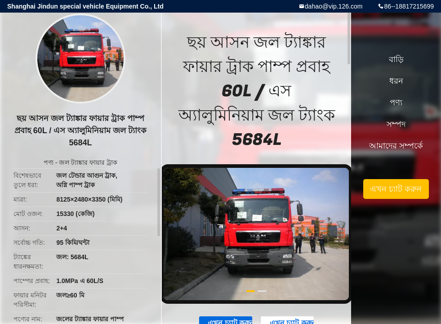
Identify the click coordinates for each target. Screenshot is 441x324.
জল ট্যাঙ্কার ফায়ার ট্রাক (88, 162)
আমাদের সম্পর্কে (396, 145)
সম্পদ (396, 124)
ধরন (396, 81)
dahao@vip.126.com (334, 6)
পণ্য (48, 162)
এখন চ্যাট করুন (396, 189)
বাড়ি (396, 59)
